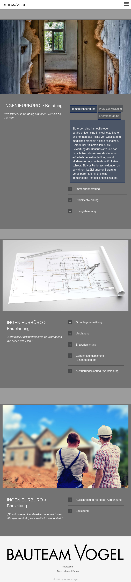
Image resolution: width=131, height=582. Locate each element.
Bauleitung (82, 510)
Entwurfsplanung (86, 344)
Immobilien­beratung (83, 108)
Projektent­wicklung (110, 108)
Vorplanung (83, 333)
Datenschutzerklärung (68, 571)
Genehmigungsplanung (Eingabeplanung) (90, 357)
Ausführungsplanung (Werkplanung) (97, 371)
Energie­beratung (109, 115)
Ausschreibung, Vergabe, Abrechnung (99, 499)
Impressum (67, 566)
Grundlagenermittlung (89, 322)
